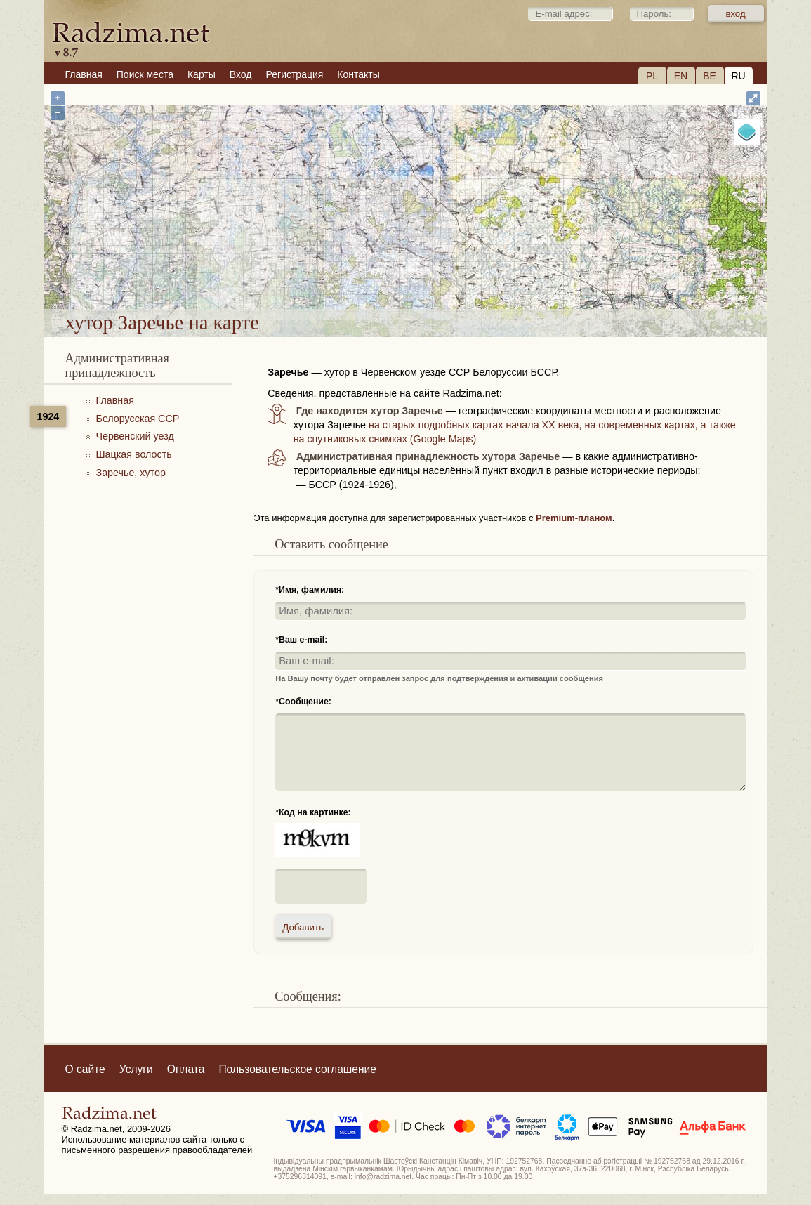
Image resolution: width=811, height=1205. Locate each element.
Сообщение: (305, 701)
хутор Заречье (453, 272)
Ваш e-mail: (303, 640)
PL (652, 75)
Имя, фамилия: (311, 590)
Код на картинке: (315, 812)
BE (709, 75)
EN (680, 75)
